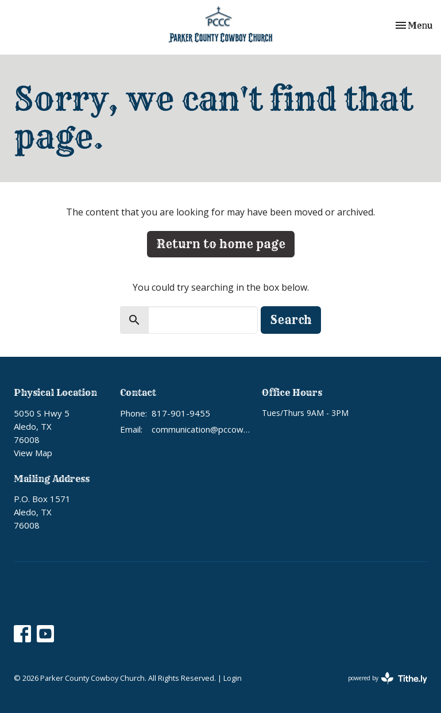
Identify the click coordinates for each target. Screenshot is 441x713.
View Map (33, 452)
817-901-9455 (181, 413)
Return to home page (220, 244)
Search (291, 320)
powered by (387, 678)
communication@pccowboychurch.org (201, 429)
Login (232, 678)
